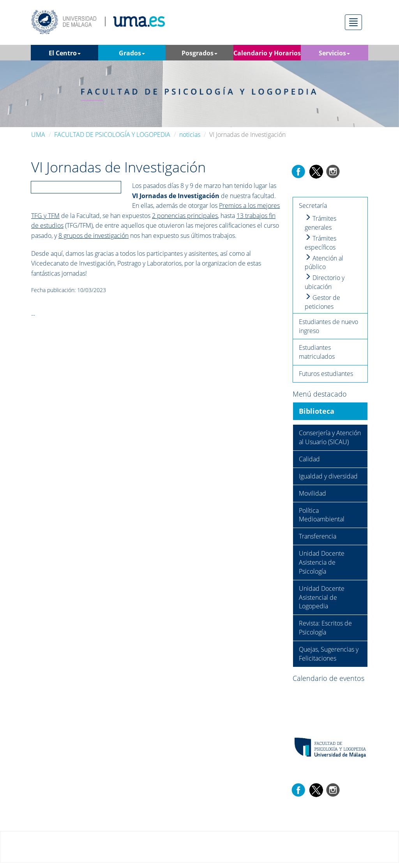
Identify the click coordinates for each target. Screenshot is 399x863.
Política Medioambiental (321, 515)
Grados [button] (132, 53)
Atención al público (324, 262)
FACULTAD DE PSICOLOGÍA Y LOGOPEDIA (112, 134)
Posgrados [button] (199, 53)
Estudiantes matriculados (317, 352)
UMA (38, 134)
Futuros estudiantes (326, 373)
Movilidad (312, 493)
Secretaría (313, 205)
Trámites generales (320, 223)
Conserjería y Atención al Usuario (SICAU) (330, 437)
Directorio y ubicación (324, 282)
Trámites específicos (320, 243)
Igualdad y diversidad (328, 476)
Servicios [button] (334, 53)
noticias (189, 134)
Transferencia (317, 536)
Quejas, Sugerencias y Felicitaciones (328, 654)
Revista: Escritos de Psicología (325, 627)
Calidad (309, 459)
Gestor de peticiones (322, 302)
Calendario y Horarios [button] (267, 54)
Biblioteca (316, 411)
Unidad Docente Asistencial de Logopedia (321, 597)
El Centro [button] (65, 53)
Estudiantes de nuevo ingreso (328, 326)
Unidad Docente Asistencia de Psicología (321, 562)
